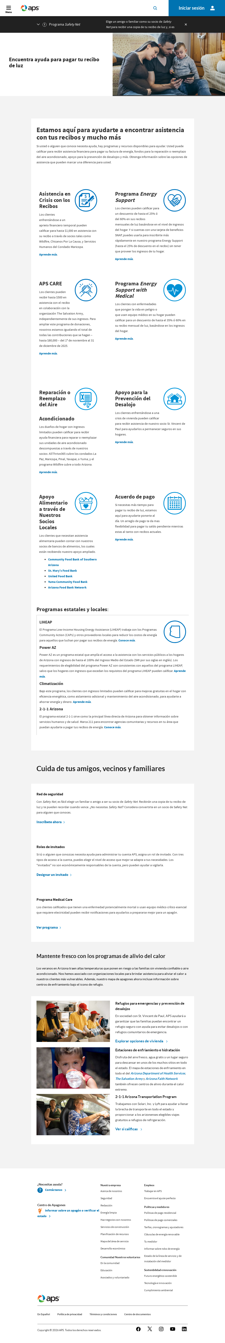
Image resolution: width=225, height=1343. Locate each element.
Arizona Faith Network (162, 1079)
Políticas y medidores (156, 1206)
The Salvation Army (129, 1079)
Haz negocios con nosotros (116, 1220)
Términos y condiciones (103, 1314)
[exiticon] (186, 24)
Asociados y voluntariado (115, 1277)
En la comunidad (110, 1263)
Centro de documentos (137, 1314)
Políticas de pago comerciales (160, 1220)
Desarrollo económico (113, 1248)
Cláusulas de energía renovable (162, 1234)
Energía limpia (109, 1212)
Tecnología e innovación (158, 1283)
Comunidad (107, 1257)
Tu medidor (150, 1241)
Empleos (149, 1185)
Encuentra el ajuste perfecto (160, 1198)
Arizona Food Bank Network (67, 587)
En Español (43, 1314)
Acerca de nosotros (111, 1191)
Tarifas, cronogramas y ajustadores (163, 1227)
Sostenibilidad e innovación (160, 1270)
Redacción (106, 1205)
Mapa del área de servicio (115, 1241)
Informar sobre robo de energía (162, 1249)
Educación (106, 1270)
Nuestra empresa (111, 1185)
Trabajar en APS (153, 1191)
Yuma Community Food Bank (68, 582)
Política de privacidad (69, 1314)
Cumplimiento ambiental (158, 1290)
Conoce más (126, 640)
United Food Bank (60, 576)
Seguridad (106, 1198)
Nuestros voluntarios (127, 1257)
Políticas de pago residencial (160, 1213)
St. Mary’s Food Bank (62, 571)
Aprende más (48, 254)
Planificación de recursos (115, 1234)
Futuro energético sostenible (160, 1276)
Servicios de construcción (115, 1227)
